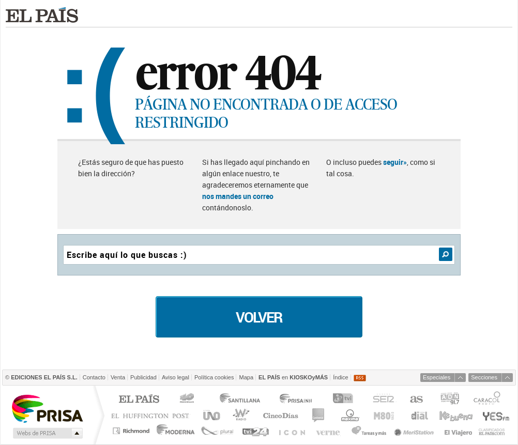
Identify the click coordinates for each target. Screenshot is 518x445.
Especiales (436, 377)
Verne (329, 430)
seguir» (395, 162)
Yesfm (494, 415)
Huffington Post (152, 415)
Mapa (246, 377)
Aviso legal (175, 377)
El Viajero (458, 430)
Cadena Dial (418, 415)
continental (318, 415)
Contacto (94, 377)
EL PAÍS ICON (291, 430)
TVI (345, 399)
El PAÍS (139, 399)
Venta (118, 377)
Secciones (484, 377)
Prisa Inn (297, 399)
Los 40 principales (188, 399)
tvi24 (255, 430)
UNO (209, 415)
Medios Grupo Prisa (47, 433)
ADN (450, 399)
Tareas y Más (369, 430)
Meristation (415, 430)
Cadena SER (383, 399)
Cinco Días (280, 415)
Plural (217, 430)
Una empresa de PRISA (47, 408)
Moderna (176, 430)
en (293, 377)
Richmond (132, 430)
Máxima (348, 415)
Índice (340, 377)
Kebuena (455, 415)
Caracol (488, 399)
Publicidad (143, 377)
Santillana (239, 399)
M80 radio (384, 415)
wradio (239, 415)
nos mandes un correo (237, 196)
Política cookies (214, 377)
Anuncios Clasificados (492, 430)
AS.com (416, 399)
